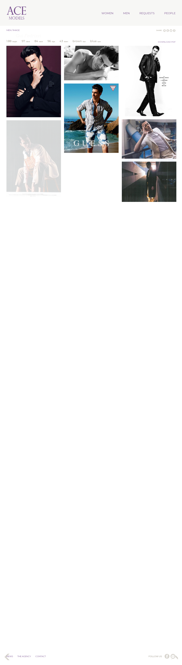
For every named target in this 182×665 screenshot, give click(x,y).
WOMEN (107, 13)
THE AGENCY (24, 656)
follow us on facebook (167, 656)
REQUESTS (147, 13)
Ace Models (16, 13)
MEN (126, 13)
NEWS (9, 656)
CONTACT (40, 656)
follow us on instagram (173, 656)
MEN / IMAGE (13, 30)
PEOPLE (170, 13)
